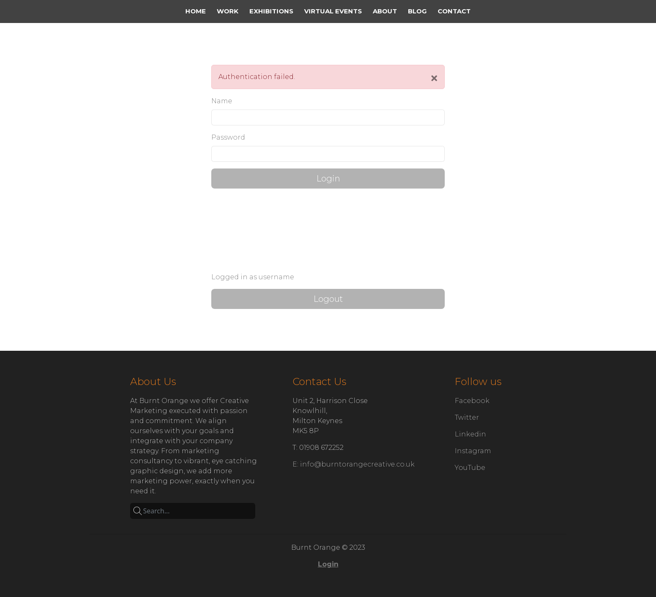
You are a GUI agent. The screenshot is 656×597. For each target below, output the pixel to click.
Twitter (467, 417)
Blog (417, 11)
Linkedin (470, 434)
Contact (454, 11)
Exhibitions (271, 11)
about (385, 11)
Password (228, 137)
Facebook (472, 401)
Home (195, 11)
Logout (328, 299)
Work (227, 11)
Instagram (473, 451)
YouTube (470, 468)
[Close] (434, 78)
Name (221, 101)
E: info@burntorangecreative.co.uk (353, 464)
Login (328, 178)
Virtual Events (333, 11)
